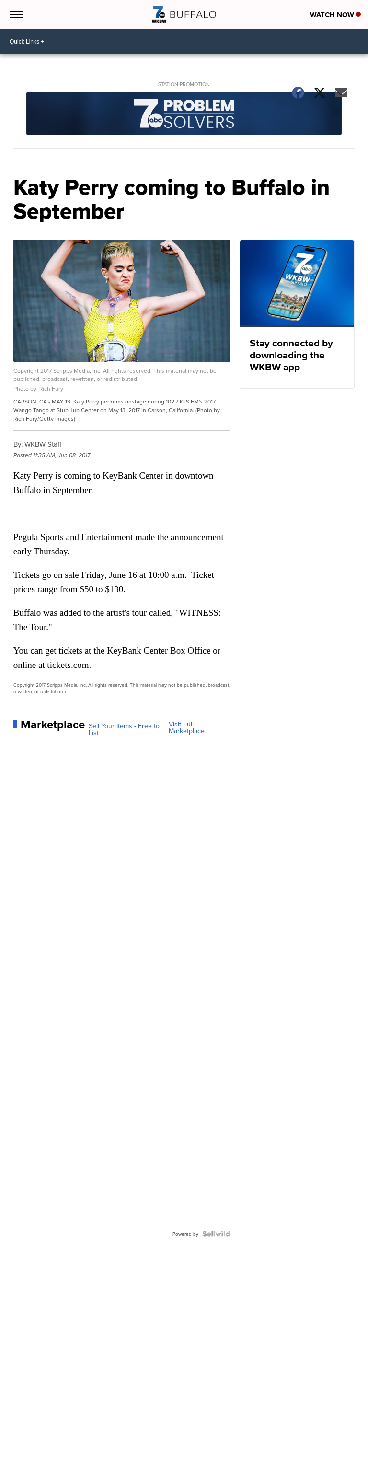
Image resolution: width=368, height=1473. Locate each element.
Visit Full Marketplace (187, 727)
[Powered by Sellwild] (216, 1234)
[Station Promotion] (184, 115)
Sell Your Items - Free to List (124, 729)
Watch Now (335, 15)
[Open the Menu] (16, 14)
